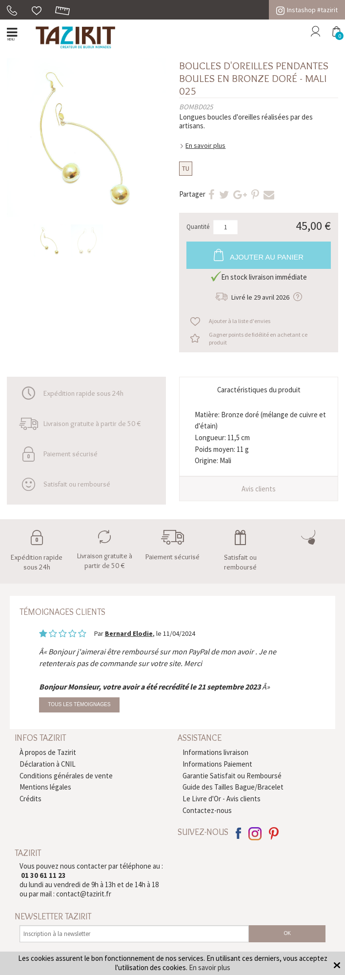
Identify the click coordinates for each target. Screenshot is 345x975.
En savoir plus (205, 145)
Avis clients (259, 488)
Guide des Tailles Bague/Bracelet (233, 787)
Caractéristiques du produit (259, 389)
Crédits (30, 798)
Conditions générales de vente (66, 775)
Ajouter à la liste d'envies (239, 321)
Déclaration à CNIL (48, 764)
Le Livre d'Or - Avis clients (222, 798)
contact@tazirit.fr (83, 893)
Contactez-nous (207, 810)
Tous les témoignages (79, 704)
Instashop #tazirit (307, 9)
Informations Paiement (217, 764)
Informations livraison (215, 752)
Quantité (197, 227)
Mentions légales (45, 787)
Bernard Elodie (129, 633)
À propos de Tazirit (48, 752)
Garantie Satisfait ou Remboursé (232, 775)
